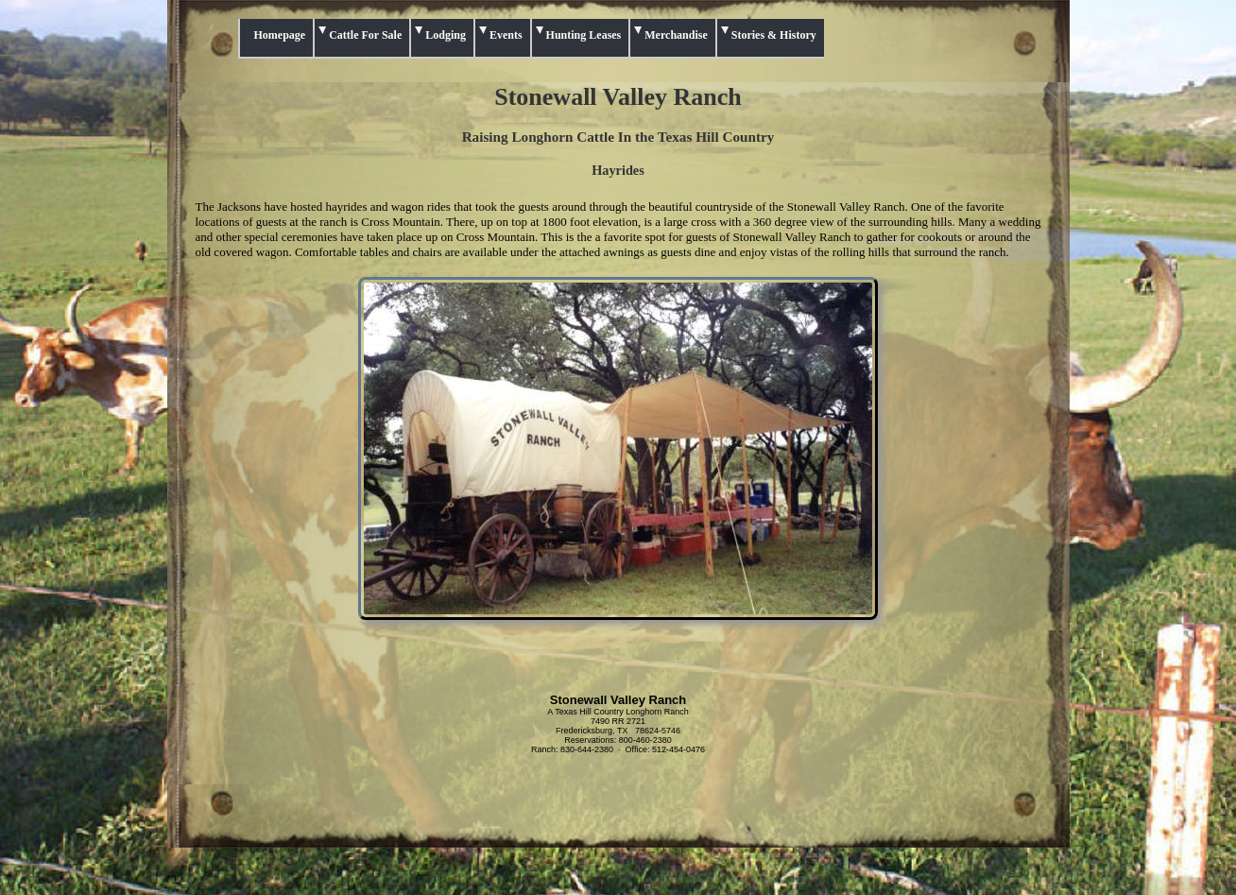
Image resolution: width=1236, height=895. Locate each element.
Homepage (280, 35)
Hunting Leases (584, 35)
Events (506, 35)
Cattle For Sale (365, 35)
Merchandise (675, 35)
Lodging (445, 35)
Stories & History (773, 35)
